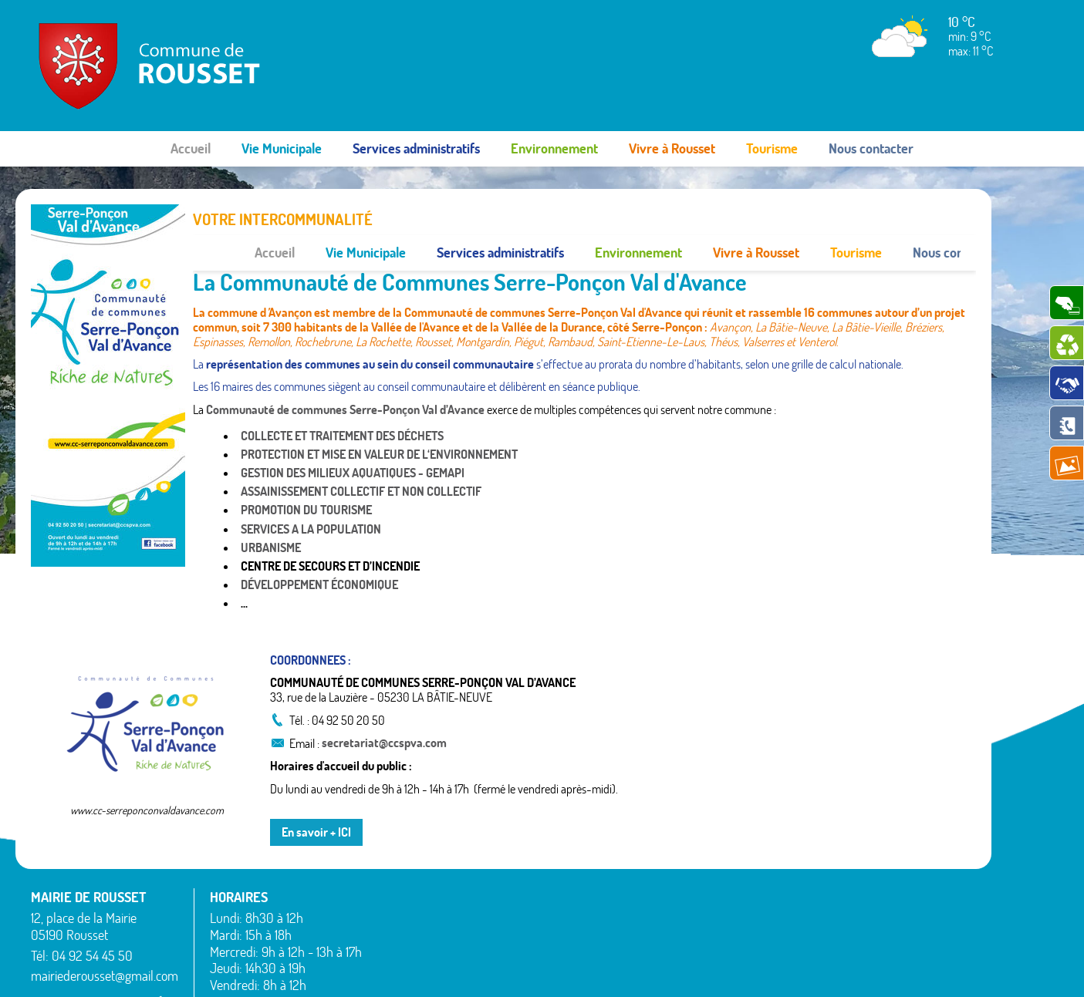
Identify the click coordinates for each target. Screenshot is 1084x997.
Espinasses (402, 926)
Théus (809, 916)
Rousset (813, 879)
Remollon (607, 953)
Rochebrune (823, 860)
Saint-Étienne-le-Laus (847, 897)
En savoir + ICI (316, 796)
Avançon (397, 889)
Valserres (815, 934)
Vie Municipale (281, 148)
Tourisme (772, 148)
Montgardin (613, 897)
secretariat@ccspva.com (384, 708)
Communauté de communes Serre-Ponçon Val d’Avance (345, 374)
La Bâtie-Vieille (620, 860)
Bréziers (395, 907)
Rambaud (608, 934)
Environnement (554, 148)
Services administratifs (416, 148)
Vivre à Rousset (672, 148)
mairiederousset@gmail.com (104, 941)
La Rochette (613, 879)
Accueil (191, 148)
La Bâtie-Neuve (413, 944)
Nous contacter (871, 148)
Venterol (814, 953)
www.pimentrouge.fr (936, 970)
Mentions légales (831, 970)
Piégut (601, 916)
